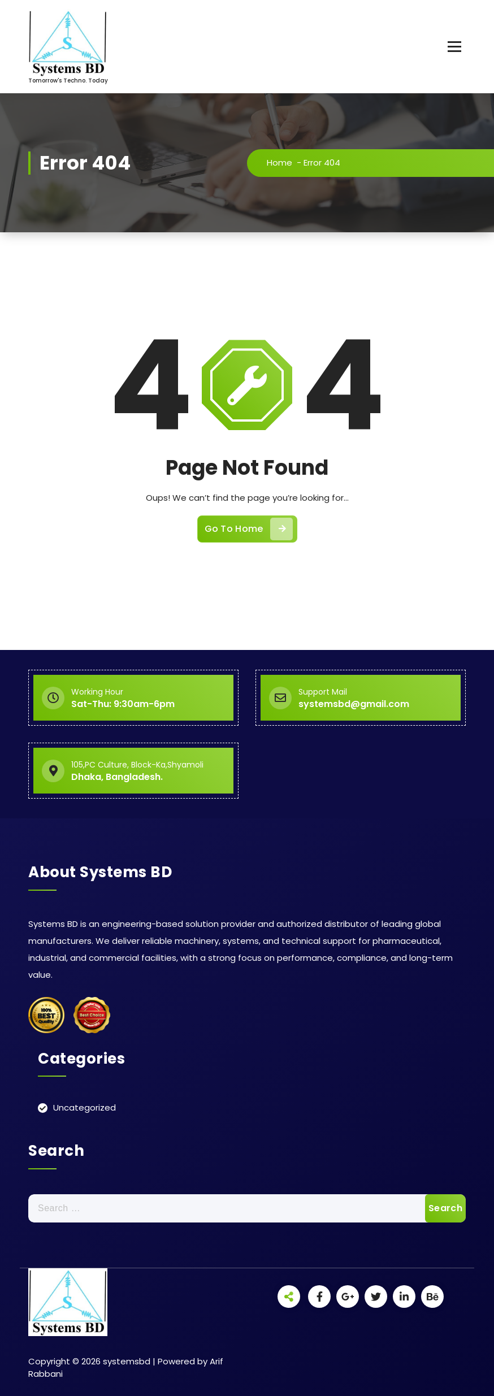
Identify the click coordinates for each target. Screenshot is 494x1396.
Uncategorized (84, 1107)
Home (279, 162)
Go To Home (249, 529)
